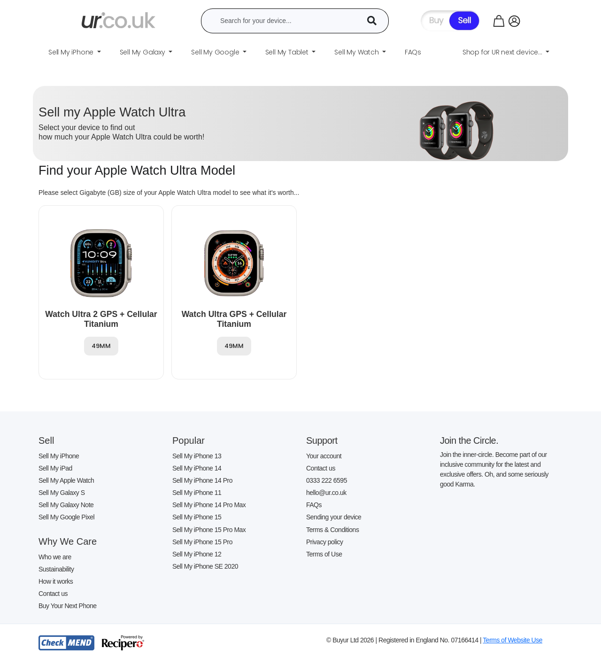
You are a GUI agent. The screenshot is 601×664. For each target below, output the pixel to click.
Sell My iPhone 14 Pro (202, 480)
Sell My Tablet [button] (287, 52)
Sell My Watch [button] (357, 52)
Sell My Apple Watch (66, 480)
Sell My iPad (55, 468)
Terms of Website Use (512, 640)
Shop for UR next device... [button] (503, 52)
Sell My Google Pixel (66, 517)
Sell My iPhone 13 (196, 456)
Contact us (53, 593)
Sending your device (333, 517)
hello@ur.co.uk (326, 492)
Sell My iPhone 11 (196, 492)
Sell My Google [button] (216, 52)
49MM (101, 345)
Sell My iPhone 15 (196, 517)
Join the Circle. (469, 440)
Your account (323, 456)
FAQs (314, 505)
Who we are (55, 557)
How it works (56, 581)
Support (322, 440)
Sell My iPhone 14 (196, 468)
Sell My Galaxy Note (66, 505)
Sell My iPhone (59, 456)
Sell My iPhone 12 (196, 554)
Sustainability (56, 569)
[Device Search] (375, 20)
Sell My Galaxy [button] (143, 52)
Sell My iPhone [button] (71, 52)
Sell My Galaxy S (62, 492)
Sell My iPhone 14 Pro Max (209, 505)
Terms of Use (324, 554)
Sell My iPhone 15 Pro (202, 542)
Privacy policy (324, 542)
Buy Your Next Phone (68, 606)
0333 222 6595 (326, 480)
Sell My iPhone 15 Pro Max (209, 529)
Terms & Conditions (332, 529)
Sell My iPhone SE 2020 (205, 566)
